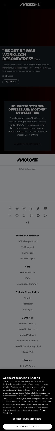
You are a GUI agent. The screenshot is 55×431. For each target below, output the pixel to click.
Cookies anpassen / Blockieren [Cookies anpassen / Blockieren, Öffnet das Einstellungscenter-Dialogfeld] (27, 419)
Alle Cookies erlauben (27, 426)
